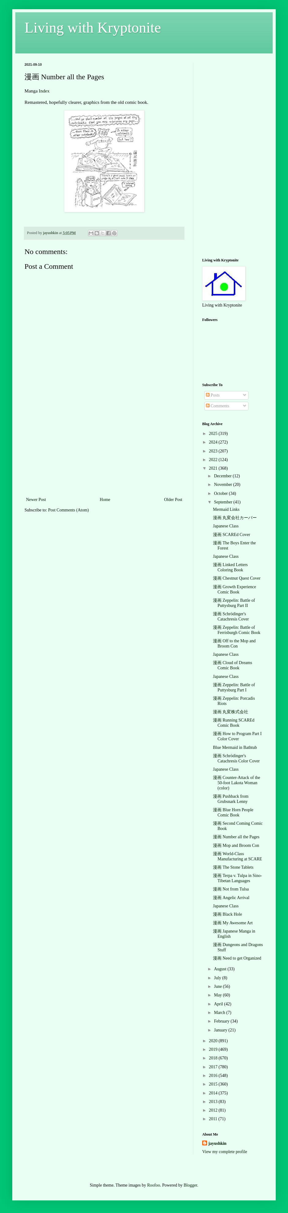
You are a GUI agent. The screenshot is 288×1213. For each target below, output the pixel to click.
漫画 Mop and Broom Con (236, 845)
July (218, 978)
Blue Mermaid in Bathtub (235, 747)
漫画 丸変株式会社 (230, 712)
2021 (214, 468)
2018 (214, 1058)
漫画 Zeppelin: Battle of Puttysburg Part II (234, 603)
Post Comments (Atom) (68, 510)
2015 (214, 1084)
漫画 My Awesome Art (233, 923)
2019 (214, 1049)
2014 (214, 1093)
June (218, 986)
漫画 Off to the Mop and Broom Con (234, 643)
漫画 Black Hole (227, 914)
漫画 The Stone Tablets (233, 867)
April (219, 1004)
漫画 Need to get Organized (237, 958)
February (222, 1021)
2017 (214, 1067)
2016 (214, 1075)
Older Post (173, 499)
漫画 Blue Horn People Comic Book (233, 812)
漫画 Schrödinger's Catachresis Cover (231, 616)
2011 (213, 1119)
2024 (214, 442)
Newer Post (36, 499)
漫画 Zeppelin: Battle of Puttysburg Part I (234, 687)
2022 (214, 459)
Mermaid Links (226, 509)
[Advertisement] (104, 449)
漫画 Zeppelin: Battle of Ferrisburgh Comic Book (236, 630)
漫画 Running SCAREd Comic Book (233, 723)
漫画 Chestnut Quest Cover (236, 578)
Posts (213, 395)
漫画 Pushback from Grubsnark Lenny (230, 799)
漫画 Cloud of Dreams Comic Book (232, 665)
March (220, 1012)
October (221, 493)
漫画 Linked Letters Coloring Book (230, 567)
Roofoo (153, 1185)
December (223, 476)
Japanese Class (226, 526)
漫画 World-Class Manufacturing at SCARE (237, 856)
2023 (214, 451)
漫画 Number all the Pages (236, 837)
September (223, 502)
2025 (214, 433)
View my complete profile (224, 1151)
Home (105, 499)
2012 (214, 1110)
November (223, 484)
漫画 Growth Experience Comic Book (234, 589)
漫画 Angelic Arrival (231, 897)
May (218, 995)
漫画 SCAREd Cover (231, 534)
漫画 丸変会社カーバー (235, 517)
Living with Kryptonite (93, 27)
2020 (214, 1041)
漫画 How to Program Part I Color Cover (237, 736)
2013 (214, 1101)
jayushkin (217, 1143)
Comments (217, 406)
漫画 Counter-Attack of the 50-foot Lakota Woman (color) (236, 782)
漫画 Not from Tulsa (231, 889)
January (221, 1030)
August (220, 969)
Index (44, 90)
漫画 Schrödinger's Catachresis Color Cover (236, 758)
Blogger (190, 1185)
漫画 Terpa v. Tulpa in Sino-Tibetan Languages (237, 878)
